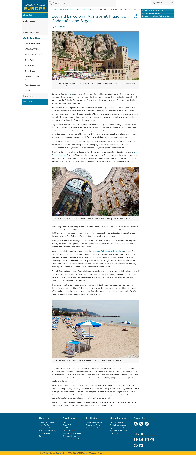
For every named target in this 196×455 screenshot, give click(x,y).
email (135, 424)
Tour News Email (93, 425)
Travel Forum (28, 96)
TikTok (152, 439)
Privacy (101, 453)
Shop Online (28, 102)
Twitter (141, 445)
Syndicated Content (118, 428)
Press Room (115, 433)
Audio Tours (30, 90)
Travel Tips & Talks (31, 32)
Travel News (30, 65)
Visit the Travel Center (72, 433)
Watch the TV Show (33, 49)
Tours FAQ (67, 425)
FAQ (64, 422)
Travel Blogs (30, 71)
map (147, 424)
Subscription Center (94, 428)
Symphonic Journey (118, 430)
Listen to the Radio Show (32, 78)
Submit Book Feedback (73, 439)
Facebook (135, 439)
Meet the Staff (45, 428)
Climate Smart (45, 433)
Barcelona (69, 94)
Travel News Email (94, 422)
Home (54, 9)
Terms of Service (89, 453)
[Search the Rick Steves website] (82, 3)
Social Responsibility (47, 430)
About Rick (27, 15)
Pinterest (135, 445)
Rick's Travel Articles (85, 9)
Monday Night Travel (33, 54)
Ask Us (66, 428)
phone (141, 424)
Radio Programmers (118, 425)
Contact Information (47, 422)
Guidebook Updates (71, 436)
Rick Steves (60, 26)
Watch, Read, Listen (67, 9)
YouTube (147, 439)
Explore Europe (29, 21)
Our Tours (27, 26)
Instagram (141, 439)
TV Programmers (117, 422)
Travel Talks (29, 60)
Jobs (41, 436)
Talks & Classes (69, 430)
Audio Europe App (32, 85)
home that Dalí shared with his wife (106, 251)
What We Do (44, 425)
